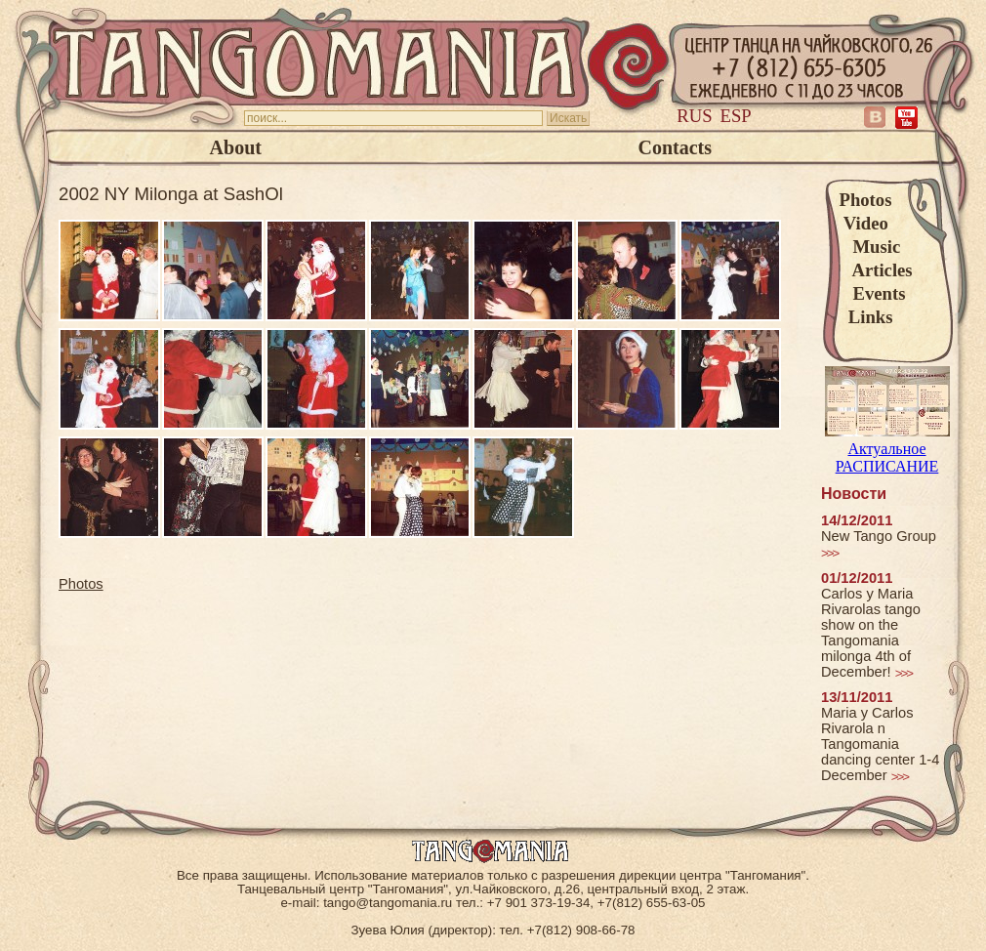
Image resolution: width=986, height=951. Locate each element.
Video (864, 223)
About (236, 147)
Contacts (674, 147)
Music (870, 246)
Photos (866, 199)
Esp (736, 115)
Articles (876, 270)
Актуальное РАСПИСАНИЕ (887, 449)
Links (866, 317)
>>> (829, 553)
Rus (694, 115)
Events (873, 293)
